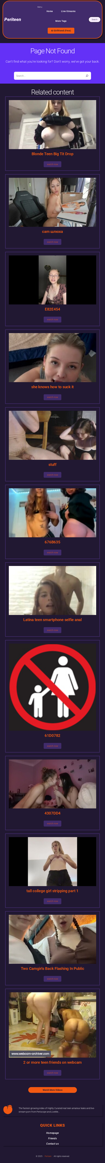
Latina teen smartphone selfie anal (52, 620)
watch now (52, 164)
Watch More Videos (52, 1090)
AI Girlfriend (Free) (61, 30)
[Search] (87, 76)
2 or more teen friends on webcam (52, 1062)
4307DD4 (52, 813)
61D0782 (52, 735)
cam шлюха (52, 231)
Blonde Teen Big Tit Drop (53, 154)
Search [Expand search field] (94, 19)
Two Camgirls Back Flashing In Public (52, 968)
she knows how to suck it (52, 387)
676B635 (52, 542)
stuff (52, 464)
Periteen (12, 19)
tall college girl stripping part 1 (52, 891)
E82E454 (52, 309)
